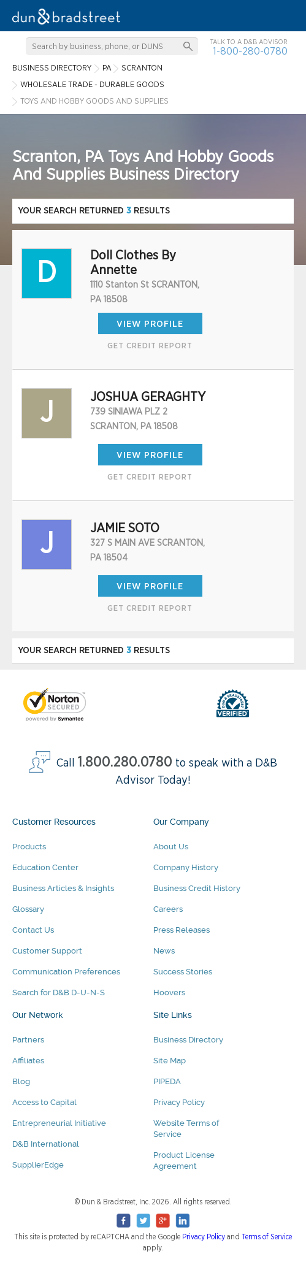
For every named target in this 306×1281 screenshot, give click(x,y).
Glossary (28, 909)
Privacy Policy (179, 1102)
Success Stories (182, 971)
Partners (28, 1039)
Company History (185, 867)
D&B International (45, 1144)
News (164, 950)
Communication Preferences (66, 971)
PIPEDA (167, 1081)
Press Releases (181, 930)
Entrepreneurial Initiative (59, 1123)
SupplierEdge (38, 1164)
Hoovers (169, 992)
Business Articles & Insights (63, 888)
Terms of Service (267, 1237)
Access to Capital (44, 1102)
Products (29, 846)
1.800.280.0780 (125, 762)
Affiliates (28, 1060)
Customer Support (47, 950)
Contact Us (33, 930)
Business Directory (188, 1039)
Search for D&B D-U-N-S (58, 992)
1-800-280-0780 (250, 51)
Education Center (45, 867)
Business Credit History (196, 888)
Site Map (169, 1060)
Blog (21, 1081)
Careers (168, 909)
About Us (170, 846)
